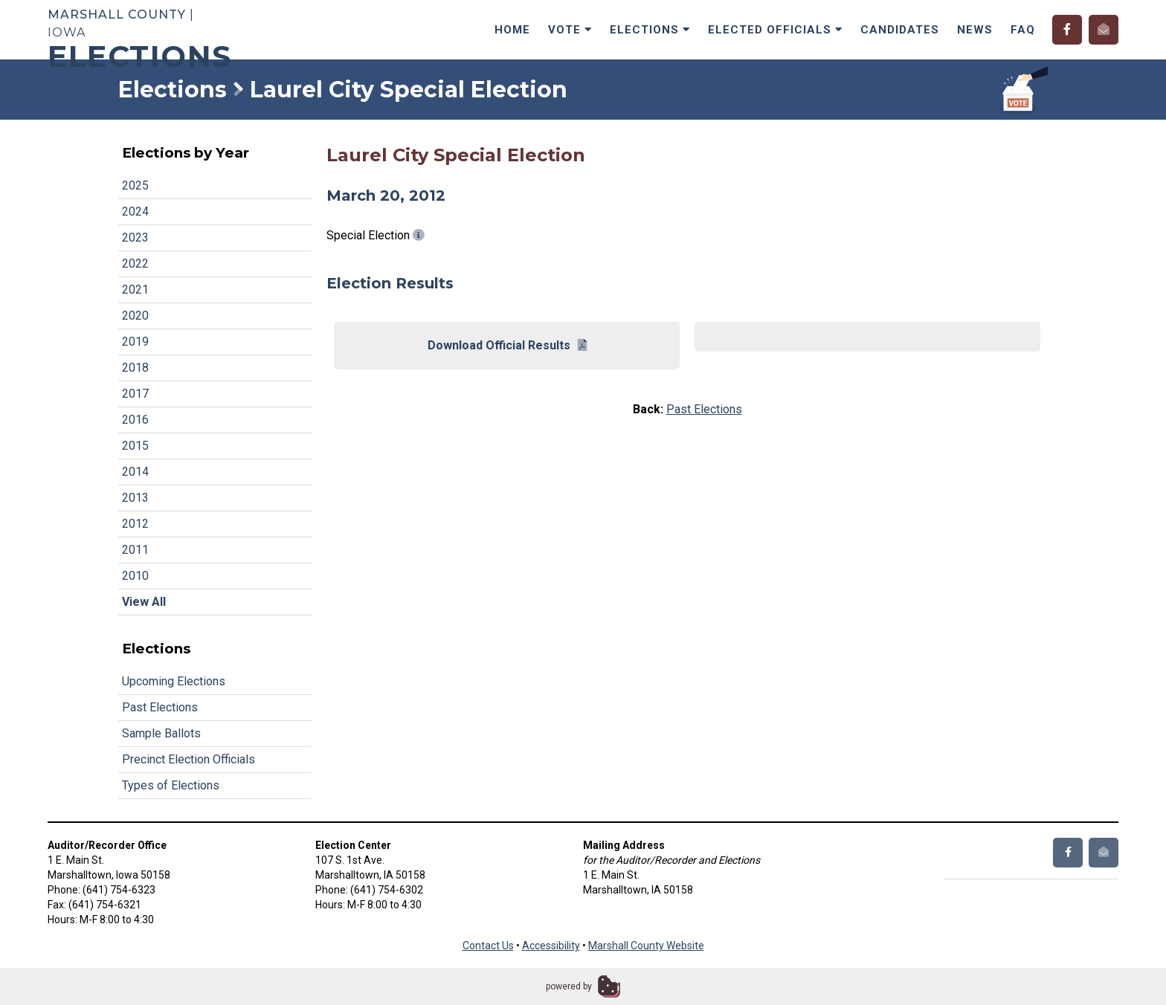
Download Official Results (507, 345)
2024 (135, 211)
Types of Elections (170, 785)
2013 (135, 498)
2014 (135, 472)
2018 (135, 368)
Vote (570, 29)
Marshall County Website (646, 945)
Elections (650, 29)
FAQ (1023, 29)
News (975, 29)
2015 (135, 446)
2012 (135, 524)
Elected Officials (775, 29)
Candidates (899, 29)
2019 (135, 342)
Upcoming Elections (173, 681)
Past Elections (160, 707)
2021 (135, 289)
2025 (135, 185)
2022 (135, 263)
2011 (135, 550)
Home (512, 29)
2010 (135, 576)
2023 (135, 237)
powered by (569, 986)
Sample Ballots (161, 733)
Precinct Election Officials (188, 759)
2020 (135, 315)
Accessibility (551, 945)
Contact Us (488, 945)
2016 (135, 420)
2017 (135, 394)
